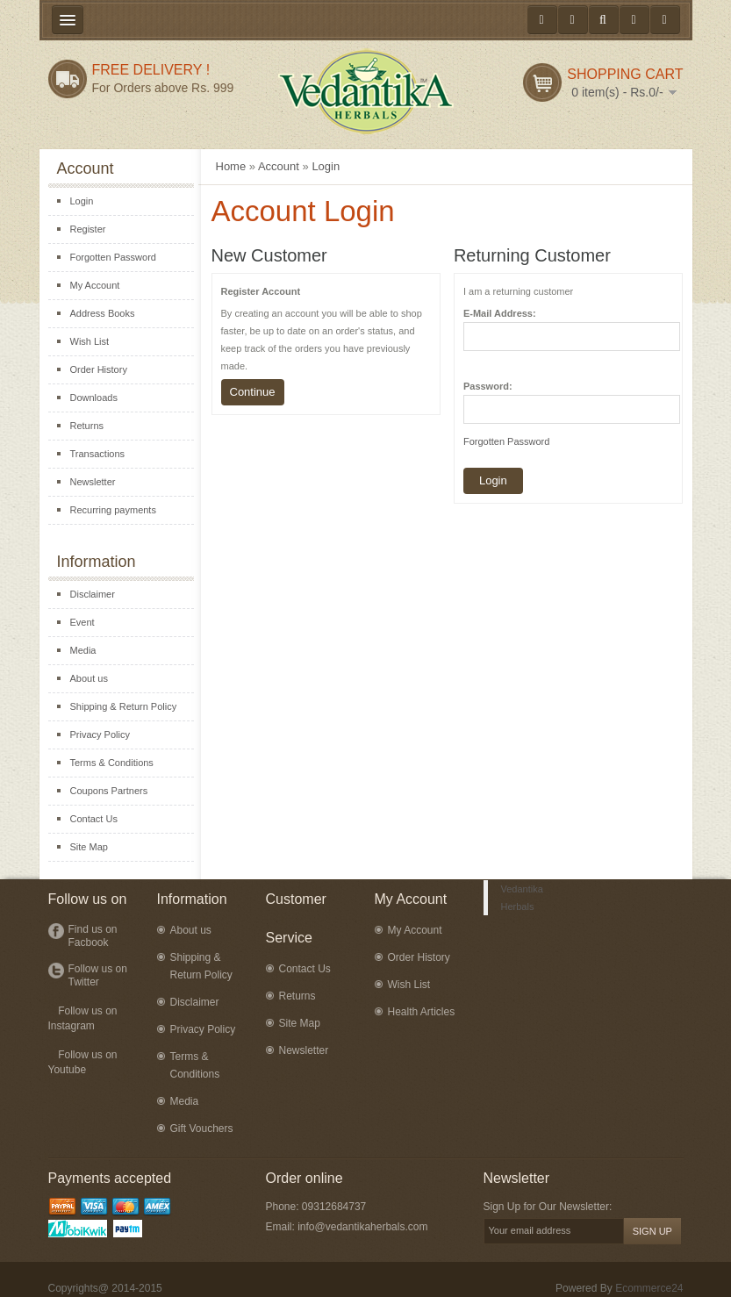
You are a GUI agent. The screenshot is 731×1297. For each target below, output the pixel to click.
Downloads (94, 397)
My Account (95, 285)
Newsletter (93, 482)
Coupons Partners (109, 790)
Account (278, 166)
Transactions (97, 453)
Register (88, 229)
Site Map (89, 847)
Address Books (102, 313)
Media (83, 650)
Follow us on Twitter (97, 975)
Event (82, 622)
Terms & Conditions (112, 762)
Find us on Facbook (93, 936)
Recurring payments (113, 510)
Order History (98, 369)
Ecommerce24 (649, 1288)
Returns (87, 425)
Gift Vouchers (201, 1128)
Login (82, 201)
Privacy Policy (100, 734)
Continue (253, 391)
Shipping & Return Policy (123, 706)
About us (89, 678)
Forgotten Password (113, 257)
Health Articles (421, 1012)
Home (231, 166)
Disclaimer (92, 594)
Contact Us (94, 818)
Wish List (90, 341)
